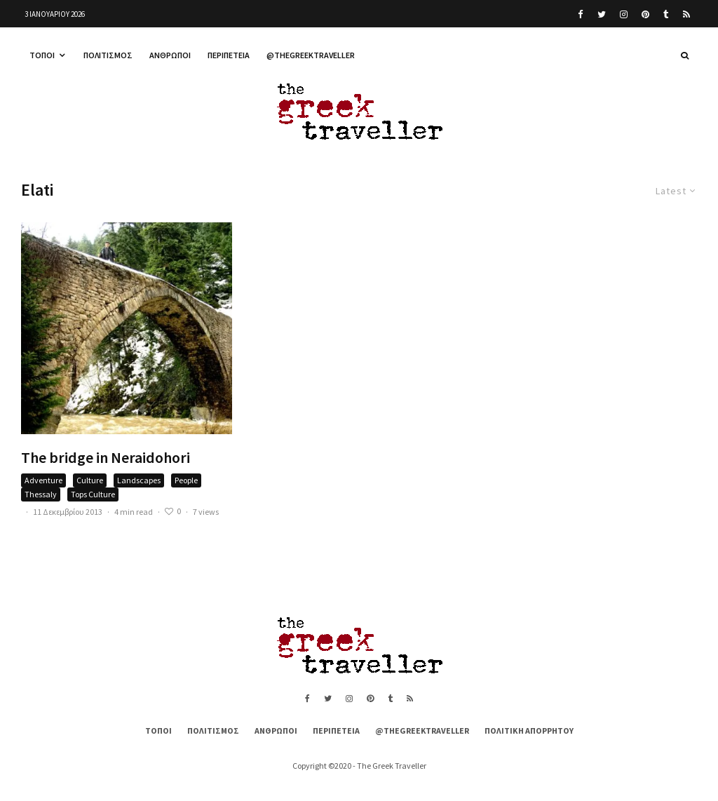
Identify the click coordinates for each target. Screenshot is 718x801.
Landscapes (139, 480)
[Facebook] (580, 14)
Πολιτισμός (108, 55)
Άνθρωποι (170, 55)
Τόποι (42, 55)
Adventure (43, 480)
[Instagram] (624, 14)
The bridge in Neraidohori (105, 457)
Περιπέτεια (229, 55)
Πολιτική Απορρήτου (529, 730)
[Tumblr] (666, 14)
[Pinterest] (645, 14)
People (186, 480)
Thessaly (41, 494)
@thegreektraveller (310, 55)
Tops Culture (93, 494)
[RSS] (686, 14)
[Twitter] (601, 14)
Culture (89, 480)
